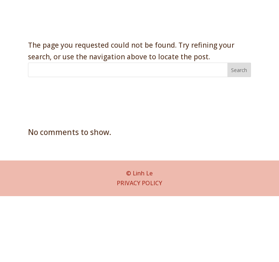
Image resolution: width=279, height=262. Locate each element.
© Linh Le (139, 173)
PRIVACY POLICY (139, 183)
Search (239, 70)
